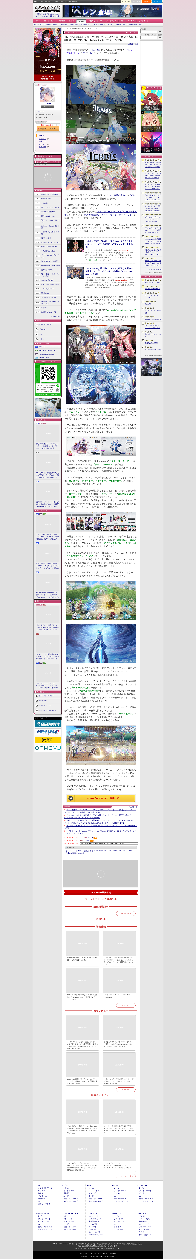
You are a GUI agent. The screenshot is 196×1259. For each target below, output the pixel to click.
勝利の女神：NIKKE (151, 343)
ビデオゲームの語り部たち (50, 284)
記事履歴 (147, 1)
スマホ (81, 21)
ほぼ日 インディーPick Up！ (50, 242)
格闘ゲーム (143, 1221)
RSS (35, 1)
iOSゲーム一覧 (121, 24)
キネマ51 (44, 307)
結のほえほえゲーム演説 (49, 261)
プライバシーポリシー (46, 696)
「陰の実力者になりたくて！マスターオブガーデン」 (108, 215)
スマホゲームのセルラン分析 (50, 227)
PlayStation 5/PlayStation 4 (47, 354)
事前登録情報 (94, 1221)
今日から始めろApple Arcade (50, 265)
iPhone (125, 851)
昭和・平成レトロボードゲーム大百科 (50, 275)
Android (90, 53)
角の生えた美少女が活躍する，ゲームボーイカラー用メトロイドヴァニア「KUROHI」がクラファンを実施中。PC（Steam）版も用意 (153, 263)
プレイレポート (71, 851)
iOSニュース (38, 24)
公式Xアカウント (46, 1)
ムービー (109, 24)
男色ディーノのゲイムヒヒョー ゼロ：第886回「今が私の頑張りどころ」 (82, 959)
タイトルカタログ (70, 1201)
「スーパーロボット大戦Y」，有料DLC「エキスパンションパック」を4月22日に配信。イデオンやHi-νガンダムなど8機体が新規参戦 (153, 197)
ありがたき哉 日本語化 (49, 297)
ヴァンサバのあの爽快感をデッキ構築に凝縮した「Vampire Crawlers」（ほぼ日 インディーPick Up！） (82, 997)
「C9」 (132, 195)
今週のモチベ (45, 203)
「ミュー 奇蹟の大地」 (116, 195)
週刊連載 (41, 1199)
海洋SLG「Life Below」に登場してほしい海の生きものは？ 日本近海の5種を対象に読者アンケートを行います (47, 504)
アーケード (141, 1214)
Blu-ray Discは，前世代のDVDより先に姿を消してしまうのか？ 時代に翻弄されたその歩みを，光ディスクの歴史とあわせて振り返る (47, 475)
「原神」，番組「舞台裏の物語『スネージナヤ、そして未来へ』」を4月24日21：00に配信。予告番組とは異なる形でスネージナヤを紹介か (153, 252)
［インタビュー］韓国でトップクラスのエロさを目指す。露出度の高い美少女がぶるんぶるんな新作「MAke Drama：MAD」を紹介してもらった (47, 627)
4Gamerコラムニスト (48, 280)
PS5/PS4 (62, 21)
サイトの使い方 (60, 1)
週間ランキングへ (156, 269)
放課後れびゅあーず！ (48, 312)
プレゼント (43, 329)
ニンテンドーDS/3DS (70, 1214)
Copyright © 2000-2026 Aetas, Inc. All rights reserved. (98, 1256)
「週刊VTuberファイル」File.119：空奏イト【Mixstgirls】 (118, 996)
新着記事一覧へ (126, 913)
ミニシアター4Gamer (48, 289)
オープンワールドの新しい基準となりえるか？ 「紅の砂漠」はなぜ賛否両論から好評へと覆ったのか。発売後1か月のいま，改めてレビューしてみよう (47, 537)
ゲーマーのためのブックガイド (50, 256)
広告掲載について (45, 705)
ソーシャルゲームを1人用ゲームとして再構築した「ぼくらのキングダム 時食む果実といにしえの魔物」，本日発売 (153, 186)
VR (101, 21)
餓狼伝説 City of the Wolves (153, 335)
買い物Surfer (45, 293)
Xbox (52, 21)
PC (45, 21)
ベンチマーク (119, 1229)
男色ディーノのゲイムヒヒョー (50, 221)
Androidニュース (51, 24)
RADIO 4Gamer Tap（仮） (49, 246)
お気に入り (136, 1)
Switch (71, 21)
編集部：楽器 (133, 44)
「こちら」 (110, 1246)
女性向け (92, 21)
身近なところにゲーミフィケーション (50, 303)
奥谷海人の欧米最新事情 (49, 194)
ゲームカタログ (145, 1235)
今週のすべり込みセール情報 (50, 233)
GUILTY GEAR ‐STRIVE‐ (153, 319)
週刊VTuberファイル (48, 216)
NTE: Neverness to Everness (153, 351)
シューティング (145, 1227)
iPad (120, 851)
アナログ (131, 21)
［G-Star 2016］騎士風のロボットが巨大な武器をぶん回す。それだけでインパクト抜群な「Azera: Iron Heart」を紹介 (109, 271)
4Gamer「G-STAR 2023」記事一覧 (103, 798)
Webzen (41, 112)
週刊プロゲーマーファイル (50, 207)
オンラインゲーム (45, 1188)
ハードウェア (111, 21)
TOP (37, 21)
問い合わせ (73, 1)
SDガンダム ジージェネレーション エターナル (152, 327)
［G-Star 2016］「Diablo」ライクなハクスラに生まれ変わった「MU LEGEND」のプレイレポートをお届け (109, 244)
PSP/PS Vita (142, 1185)
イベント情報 (144, 1219)
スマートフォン (93, 1214)
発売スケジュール (70, 1199)
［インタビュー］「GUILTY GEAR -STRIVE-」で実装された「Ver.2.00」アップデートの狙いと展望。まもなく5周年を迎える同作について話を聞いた (47, 685)
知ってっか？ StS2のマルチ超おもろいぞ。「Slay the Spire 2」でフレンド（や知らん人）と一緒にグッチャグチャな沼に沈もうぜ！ (47, 566)
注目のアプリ (85, 24)
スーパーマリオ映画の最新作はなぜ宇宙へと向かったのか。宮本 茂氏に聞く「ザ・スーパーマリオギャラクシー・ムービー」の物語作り (47, 656)
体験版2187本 (54, 16)
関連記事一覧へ (133, 807)
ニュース (42, 139)
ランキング (157, 1)
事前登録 (64, 24)
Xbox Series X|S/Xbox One (47, 350)
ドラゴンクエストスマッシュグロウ (153, 296)
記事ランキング (44, 1204)
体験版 (40, 1193)
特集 (40, 141)
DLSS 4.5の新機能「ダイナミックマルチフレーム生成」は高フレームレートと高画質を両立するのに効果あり (82, 1081)
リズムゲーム (144, 1229)
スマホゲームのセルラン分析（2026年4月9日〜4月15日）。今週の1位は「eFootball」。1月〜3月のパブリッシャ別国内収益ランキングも (119, 961)
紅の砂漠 (148, 304)
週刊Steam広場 (46, 238)
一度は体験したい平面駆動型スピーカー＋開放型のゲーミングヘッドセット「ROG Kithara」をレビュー (119, 1081)
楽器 (88, 851)
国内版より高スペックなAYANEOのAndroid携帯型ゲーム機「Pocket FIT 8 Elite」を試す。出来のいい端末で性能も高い (118, 1044)
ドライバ (42, 339)
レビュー (42, 144)
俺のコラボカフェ (47, 270)
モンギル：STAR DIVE (152, 289)
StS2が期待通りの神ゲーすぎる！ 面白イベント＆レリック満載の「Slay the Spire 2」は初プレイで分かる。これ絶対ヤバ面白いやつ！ (47, 595)
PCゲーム (42, 347)
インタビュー (98, 24)
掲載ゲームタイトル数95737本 (47, 14)
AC (122, 21)
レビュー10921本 (42, 16)
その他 (141, 1232)
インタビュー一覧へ (126, 1176)
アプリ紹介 (93, 1227)
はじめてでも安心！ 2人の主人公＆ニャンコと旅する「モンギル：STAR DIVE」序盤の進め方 (47, 446)
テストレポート (120, 1219)
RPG (130, 851)
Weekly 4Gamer (46, 198)
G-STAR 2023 (94, 50)
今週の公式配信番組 (48, 211)
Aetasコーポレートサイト (47, 710)
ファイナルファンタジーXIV (153, 311)
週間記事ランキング (46, 324)
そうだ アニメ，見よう (49, 251)
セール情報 (74, 24)
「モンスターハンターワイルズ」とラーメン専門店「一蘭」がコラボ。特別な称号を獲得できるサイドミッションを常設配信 (153, 230)
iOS (83, 53)
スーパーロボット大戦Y (153, 282)
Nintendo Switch (44, 357)
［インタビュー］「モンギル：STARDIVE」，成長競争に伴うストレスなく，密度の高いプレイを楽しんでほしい (118, 1165)
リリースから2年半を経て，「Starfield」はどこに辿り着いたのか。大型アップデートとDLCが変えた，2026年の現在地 (153, 219)
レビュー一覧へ (126, 1089)
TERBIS (47, 103)
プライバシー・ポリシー (99, 1253)
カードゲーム (144, 1224)
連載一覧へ (56, 316)
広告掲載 (113, 1253)
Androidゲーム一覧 (135, 24)
